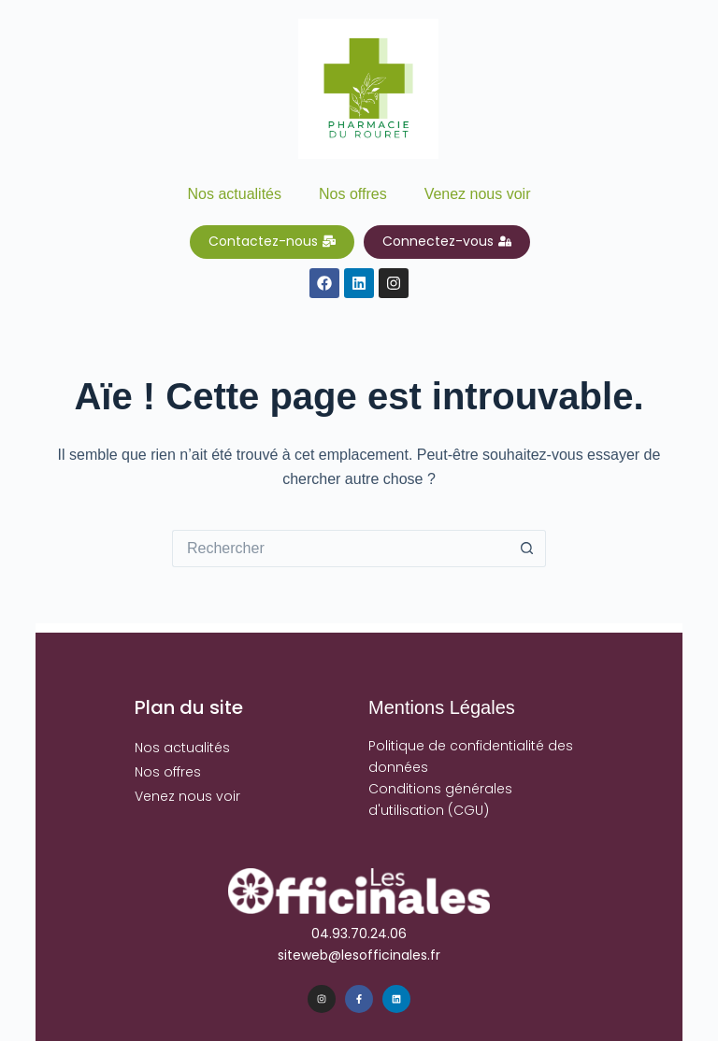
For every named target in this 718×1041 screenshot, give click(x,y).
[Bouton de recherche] (527, 548)
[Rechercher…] (340, 548)
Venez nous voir (477, 194)
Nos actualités (235, 194)
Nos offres (353, 194)
